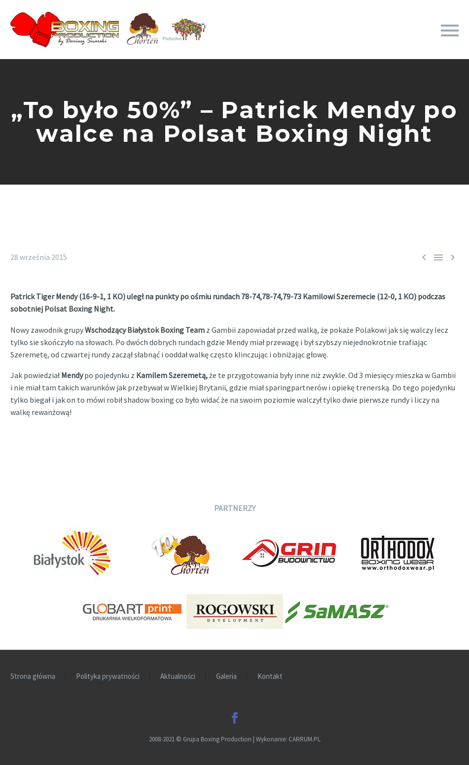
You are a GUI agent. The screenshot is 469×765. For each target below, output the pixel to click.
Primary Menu (450, 30)
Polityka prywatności (108, 676)
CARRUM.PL (305, 739)
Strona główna (32, 676)
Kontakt (270, 676)
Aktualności (177, 676)
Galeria (226, 676)
